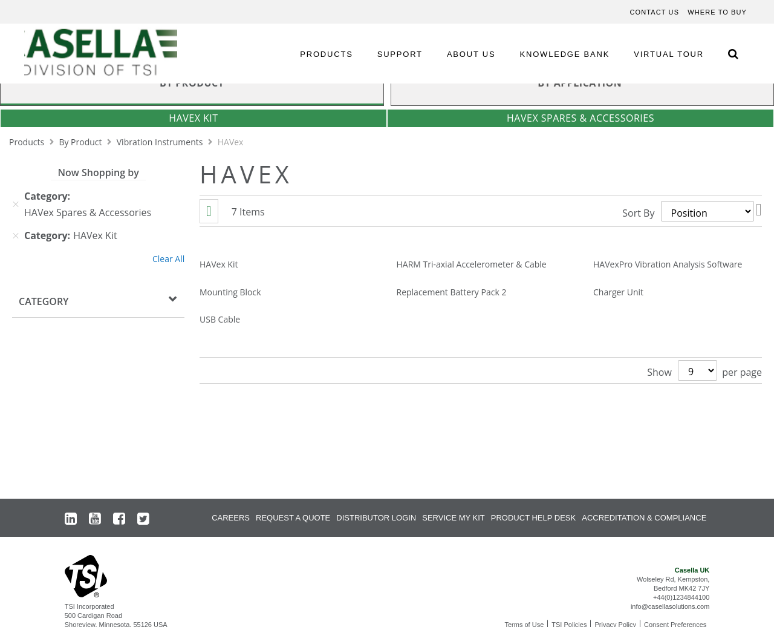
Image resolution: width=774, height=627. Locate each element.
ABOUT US (471, 54)
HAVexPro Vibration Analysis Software (667, 264)
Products (28, 142)
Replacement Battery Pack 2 (452, 292)
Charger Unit (618, 292)
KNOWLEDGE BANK (565, 54)
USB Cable (220, 319)
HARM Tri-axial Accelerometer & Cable (472, 264)
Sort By (638, 213)
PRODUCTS (326, 54)
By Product (81, 142)
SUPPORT (400, 54)
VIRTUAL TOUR (669, 54)
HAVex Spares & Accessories (580, 118)
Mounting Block (230, 292)
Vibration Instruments (161, 142)
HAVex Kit (193, 118)
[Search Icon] (733, 54)
